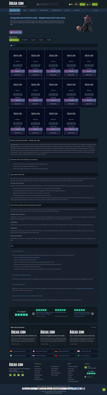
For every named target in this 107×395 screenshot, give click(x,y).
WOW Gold (37, 366)
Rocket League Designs (73, 381)
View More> (93, 327)
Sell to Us (70, 377)
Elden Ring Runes (55, 366)
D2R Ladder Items (38, 375)
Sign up (95, 4)
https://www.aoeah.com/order (85, 288)
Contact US (70, 375)
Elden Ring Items (54, 368)
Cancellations (71, 370)
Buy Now (18, 71)
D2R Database (71, 379)
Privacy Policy (71, 368)
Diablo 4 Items (54, 370)
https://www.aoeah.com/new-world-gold (29, 257)
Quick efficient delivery (60, 312)
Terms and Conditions (73, 366)
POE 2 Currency (54, 375)
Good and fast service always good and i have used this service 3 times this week (82, 314)
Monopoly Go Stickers (56, 373)
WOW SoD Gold (38, 368)
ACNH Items (37, 377)
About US (70, 373)
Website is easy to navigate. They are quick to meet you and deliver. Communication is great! (45, 314)
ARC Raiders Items (39, 379)
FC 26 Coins (37, 373)
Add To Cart (18, 75)
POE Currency (38, 370)
